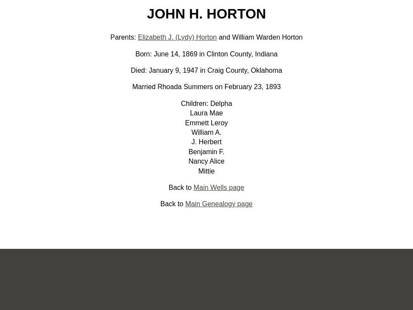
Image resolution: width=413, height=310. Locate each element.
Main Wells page (219, 187)
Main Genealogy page (219, 204)
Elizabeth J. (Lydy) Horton (177, 37)
